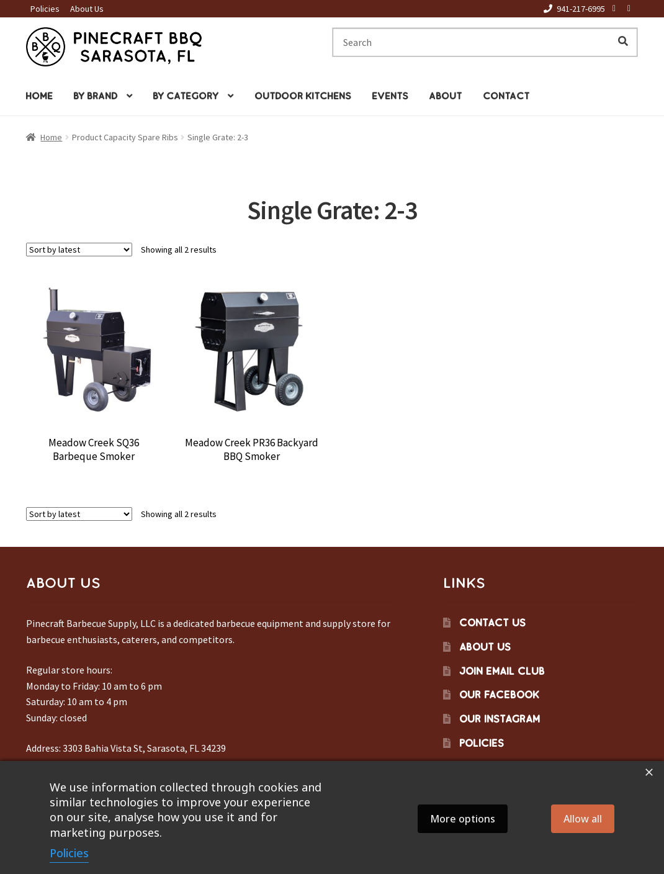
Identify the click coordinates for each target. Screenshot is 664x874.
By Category (185, 96)
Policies (45, 8)
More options (462, 819)
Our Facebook (499, 694)
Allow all (582, 819)
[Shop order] (79, 249)
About (445, 96)
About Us (87, 8)
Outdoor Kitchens (302, 96)
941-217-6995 (572, 8)
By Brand (95, 96)
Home (39, 96)
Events (390, 96)
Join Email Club (502, 671)
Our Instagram (499, 719)
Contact (506, 96)
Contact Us (492, 622)
